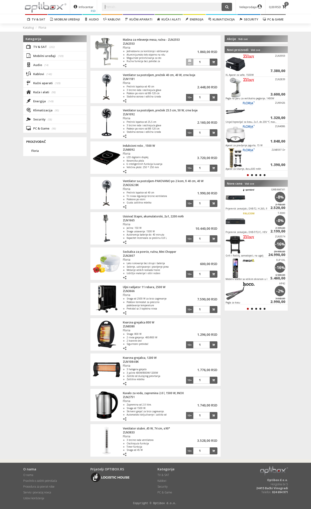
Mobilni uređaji (65, 19)
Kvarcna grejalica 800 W (138, 322)
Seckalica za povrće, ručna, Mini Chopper (149, 252)
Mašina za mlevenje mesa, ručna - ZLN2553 (151, 40)
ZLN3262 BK (131, 185)
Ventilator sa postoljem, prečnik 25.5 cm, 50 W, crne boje (160, 110)
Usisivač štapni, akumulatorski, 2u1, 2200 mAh (153, 216)
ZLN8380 (129, 326)
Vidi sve (243, 39)
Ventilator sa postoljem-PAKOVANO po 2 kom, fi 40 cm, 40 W (163, 181)
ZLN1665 (129, 220)
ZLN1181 (129, 79)
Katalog (28, 27)
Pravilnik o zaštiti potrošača (40, 481)
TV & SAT (36, 19)
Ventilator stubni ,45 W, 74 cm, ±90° (146, 428)
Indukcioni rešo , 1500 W (139, 146)
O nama (28, 475)
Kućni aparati (138, 19)
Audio (92, 19)
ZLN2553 (129, 44)
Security (248, 19)
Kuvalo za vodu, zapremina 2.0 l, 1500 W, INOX (153, 393)
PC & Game (273, 19)
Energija (194, 19)
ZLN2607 (129, 256)
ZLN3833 (129, 432)
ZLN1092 (129, 114)
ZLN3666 (129, 291)
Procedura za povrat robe (39, 487)
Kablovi (111, 19)
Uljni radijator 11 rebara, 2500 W (144, 287)
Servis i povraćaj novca (37, 492)
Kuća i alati (169, 19)
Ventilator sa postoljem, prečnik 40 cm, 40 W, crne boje (159, 75)
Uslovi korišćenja (33, 498)
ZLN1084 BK (131, 362)
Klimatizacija (221, 19)
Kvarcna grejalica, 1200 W (140, 358)
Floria (42, 27)
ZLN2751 (129, 397)
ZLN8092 (129, 150)
